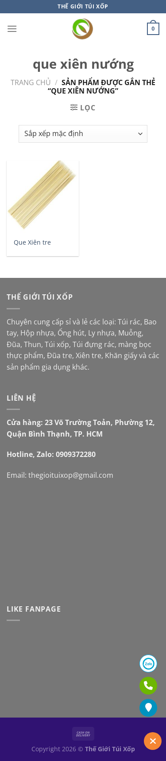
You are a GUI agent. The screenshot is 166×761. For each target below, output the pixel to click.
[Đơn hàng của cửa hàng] (83, 134)
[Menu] (12, 28)
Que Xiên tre (32, 242)
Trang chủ (31, 82)
